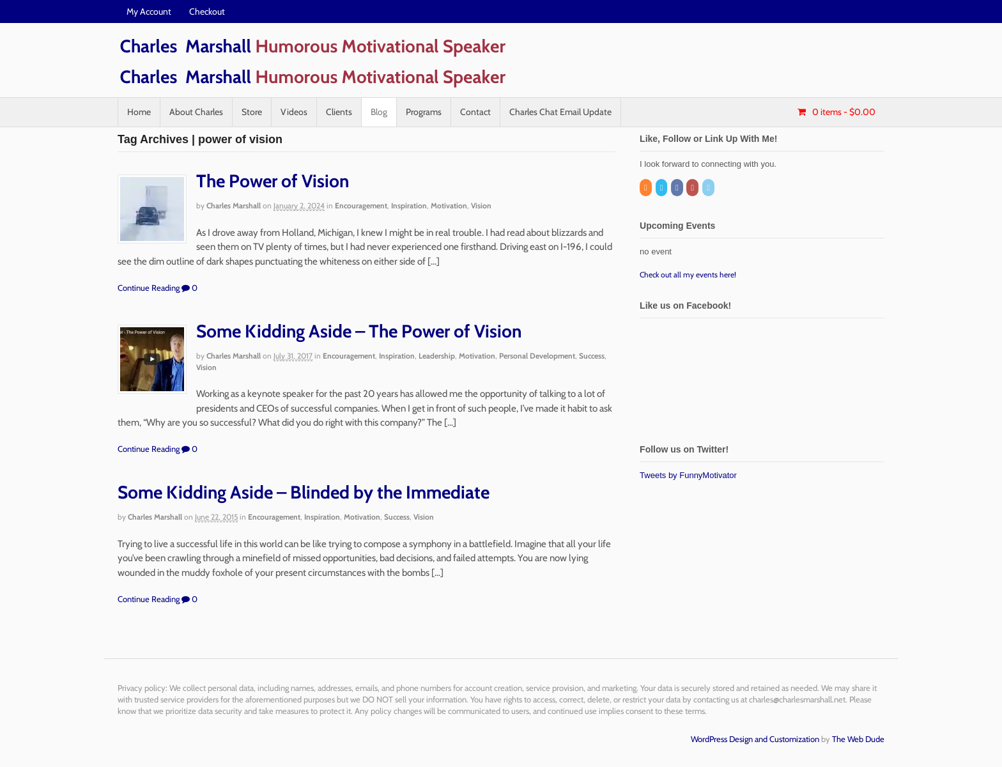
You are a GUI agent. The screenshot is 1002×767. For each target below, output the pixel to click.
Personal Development (537, 355)
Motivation (449, 205)
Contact (475, 112)
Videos (294, 112)
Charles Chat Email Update (560, 112)
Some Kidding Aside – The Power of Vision (358, 331)
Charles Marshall (233, 205)
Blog (379, 112)
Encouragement (361, 205)
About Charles (196, 112)
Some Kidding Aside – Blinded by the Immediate (303, 492)
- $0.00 (842, 112)
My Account (149, 11)
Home (139, 112)
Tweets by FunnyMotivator (688, 475)
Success (592, 355)
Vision (481, 205)
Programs (424, 112)
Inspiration (409, 205)
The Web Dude (858, 739)
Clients (339, 112)
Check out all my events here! (688, 274)
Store (252, 112)
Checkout (207, 11)
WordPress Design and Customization (755, 739)
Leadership (437, 355)
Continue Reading (149, 288)
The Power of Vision (272, 181)
